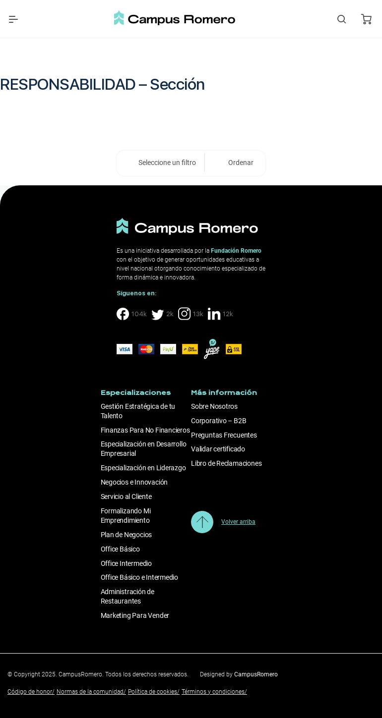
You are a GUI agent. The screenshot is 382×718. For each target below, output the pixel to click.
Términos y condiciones (214, 691)
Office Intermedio (126, 563)
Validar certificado (218, 449)
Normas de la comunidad (91, 691)
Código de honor (31, 691)
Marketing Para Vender (135, 615)
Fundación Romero (236, 250)
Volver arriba (238, 521)
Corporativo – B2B (218, 421)
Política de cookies (154, 691)
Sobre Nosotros (214, 406)
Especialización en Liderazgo (143, 468)
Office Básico (120, 549)
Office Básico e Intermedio (140, 577)
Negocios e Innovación (134, 482)
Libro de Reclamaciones (226, 463)
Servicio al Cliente (126, 496)
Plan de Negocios (126, 535)
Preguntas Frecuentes (224, 435)
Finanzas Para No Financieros (145, 430)
